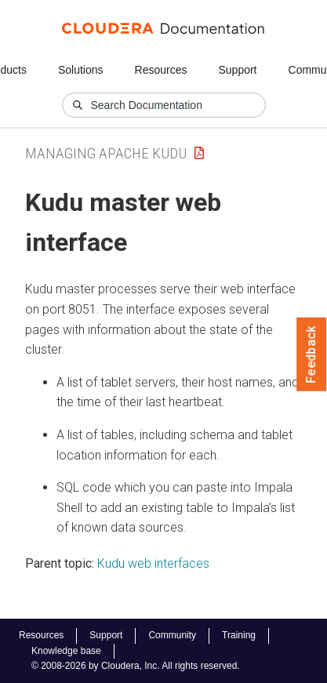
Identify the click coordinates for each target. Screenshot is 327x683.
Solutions (81, 70)
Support (237, 70)
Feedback (311, 354)
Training (239, 635)
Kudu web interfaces (153, 563)
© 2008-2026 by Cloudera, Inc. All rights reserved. (135, 665)
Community (172, 635)
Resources (161, 70)
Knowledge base (66, 650)
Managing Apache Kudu (106, 153)
